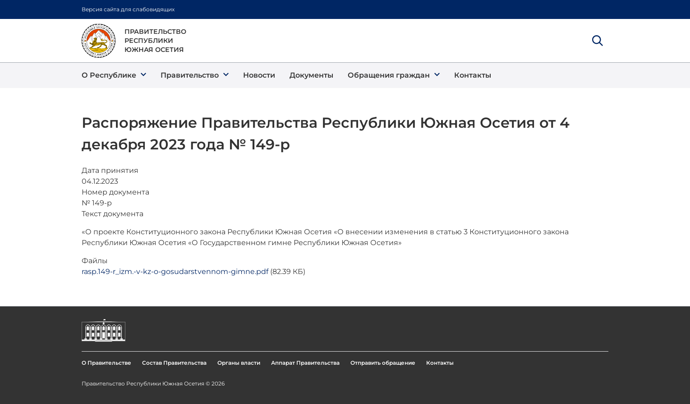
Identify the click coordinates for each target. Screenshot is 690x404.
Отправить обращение (382, 362)
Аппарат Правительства (305, 362)
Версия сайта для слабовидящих (128, 9)
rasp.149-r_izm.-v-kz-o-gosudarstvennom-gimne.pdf (175, 271)
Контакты (440, 362)
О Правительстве (106, 362)
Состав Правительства (174, 362)
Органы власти (238, 362)
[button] (113, 75)
